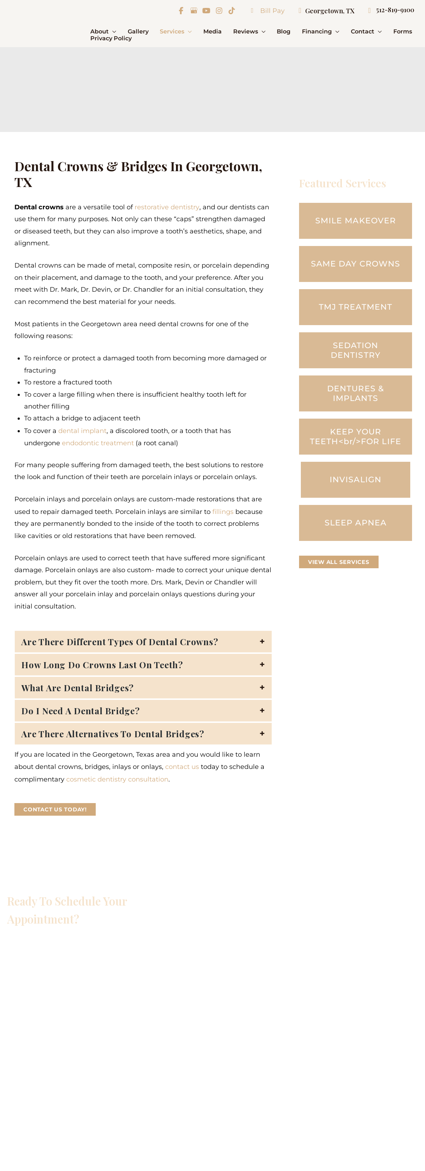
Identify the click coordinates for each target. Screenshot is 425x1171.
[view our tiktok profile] (231, 10)
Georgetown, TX (322, 10)
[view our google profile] (193, 10)
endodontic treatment (98, 442)
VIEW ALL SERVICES (339, 562)
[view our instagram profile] (218, 10)
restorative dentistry (167, 207)
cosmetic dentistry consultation (117, 777)
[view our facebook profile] (180, 10)
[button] (112, 31)
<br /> (95, 1023)
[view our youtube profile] (205, 10)
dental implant (82, 430)
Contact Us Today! (55, 807)
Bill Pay (264, 10)
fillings (223, 510)
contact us (182, 765)
